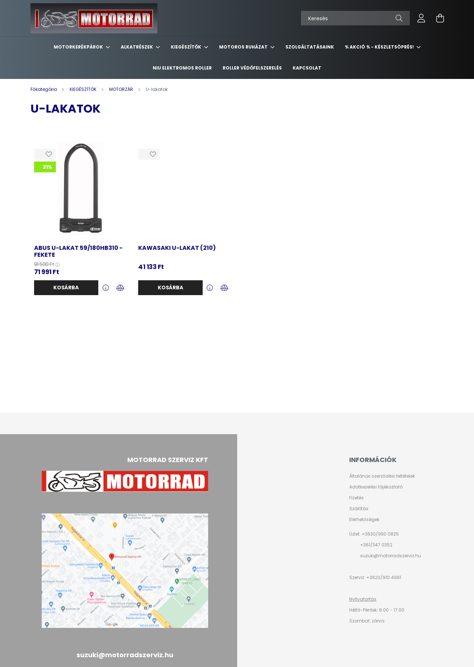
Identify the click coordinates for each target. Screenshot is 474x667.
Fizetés (356, 497)
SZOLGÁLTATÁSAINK (309, 47)
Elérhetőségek (364, 519)
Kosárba (66, 287)
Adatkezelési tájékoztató (376, 487)
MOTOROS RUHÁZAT (244, 47)
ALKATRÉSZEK (137, 47)
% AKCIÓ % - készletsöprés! (380, 47)
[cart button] (440, 18)
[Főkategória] (44, 89)
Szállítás (358, 508)
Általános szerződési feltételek (382, 476)
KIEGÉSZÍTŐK (186, 47)
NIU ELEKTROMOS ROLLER (182, 68)
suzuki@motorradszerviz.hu (390, 556)
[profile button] (421, 18)
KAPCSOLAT (307, 68)
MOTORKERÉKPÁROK (79, 47)
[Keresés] (355, 18)
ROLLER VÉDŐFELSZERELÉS (252, 68)
